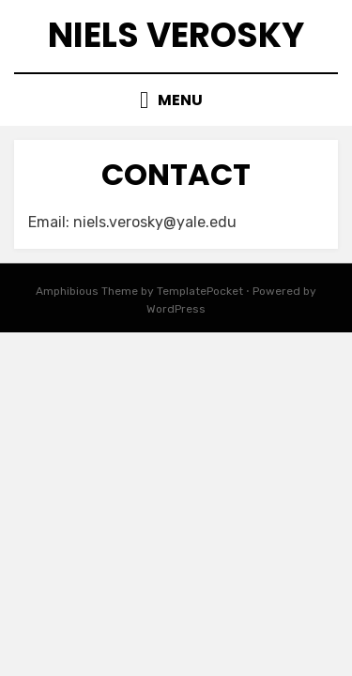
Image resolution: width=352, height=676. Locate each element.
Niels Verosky (176, 35)
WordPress (176, 308)
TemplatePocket (200, 291)
